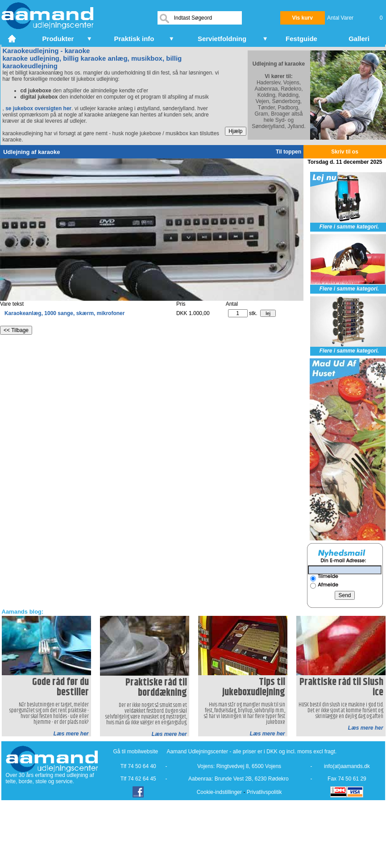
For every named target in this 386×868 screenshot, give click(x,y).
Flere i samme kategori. (349, 227)
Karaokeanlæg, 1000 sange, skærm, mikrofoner (64, 313)
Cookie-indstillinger (219, 792)
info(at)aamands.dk (347, 766)
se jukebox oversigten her (38, 108)
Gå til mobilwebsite (135, 751)
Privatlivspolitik (264, 792)
